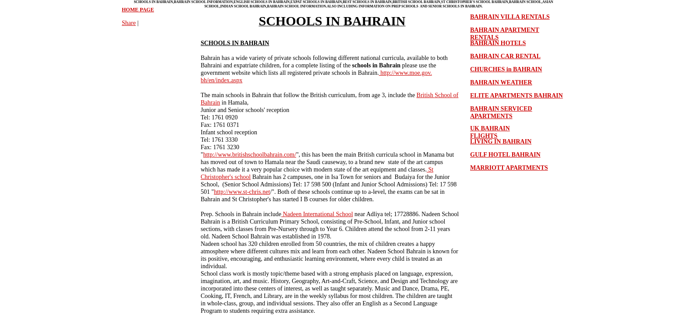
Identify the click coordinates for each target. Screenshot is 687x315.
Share (129, 23)
